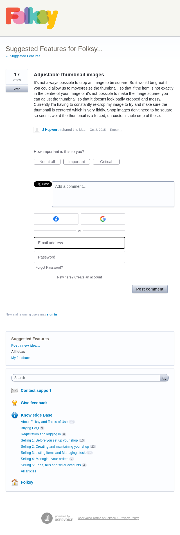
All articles (28, 471)
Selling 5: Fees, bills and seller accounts (51, 465)
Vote (17, 89)
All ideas (18, 352)
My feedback (20, 358)
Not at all (49, 161)
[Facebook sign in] (56, 219)
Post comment (149, 289)
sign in (52, 314)
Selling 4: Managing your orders (44, 459)
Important (79, 161)
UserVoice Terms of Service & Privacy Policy (108, 518)
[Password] (79, 257)
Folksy (27, 482)
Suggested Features (30, 339)
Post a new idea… (25, 345)
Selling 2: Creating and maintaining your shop (55, 447)
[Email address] (79, 243)
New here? (79, 277)
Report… (116, 129)
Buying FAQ (30, 428)
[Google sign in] (103, 219)
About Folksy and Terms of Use (44, 422)
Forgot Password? (49, 267)
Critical (110, 161)
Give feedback (34, 403)
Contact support (36, 390)
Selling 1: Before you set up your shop (49, 440)
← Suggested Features (23, 56)
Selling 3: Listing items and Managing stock (53, 453)
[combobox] (87, 378)
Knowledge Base (36, 415)
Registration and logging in (41, 434)
